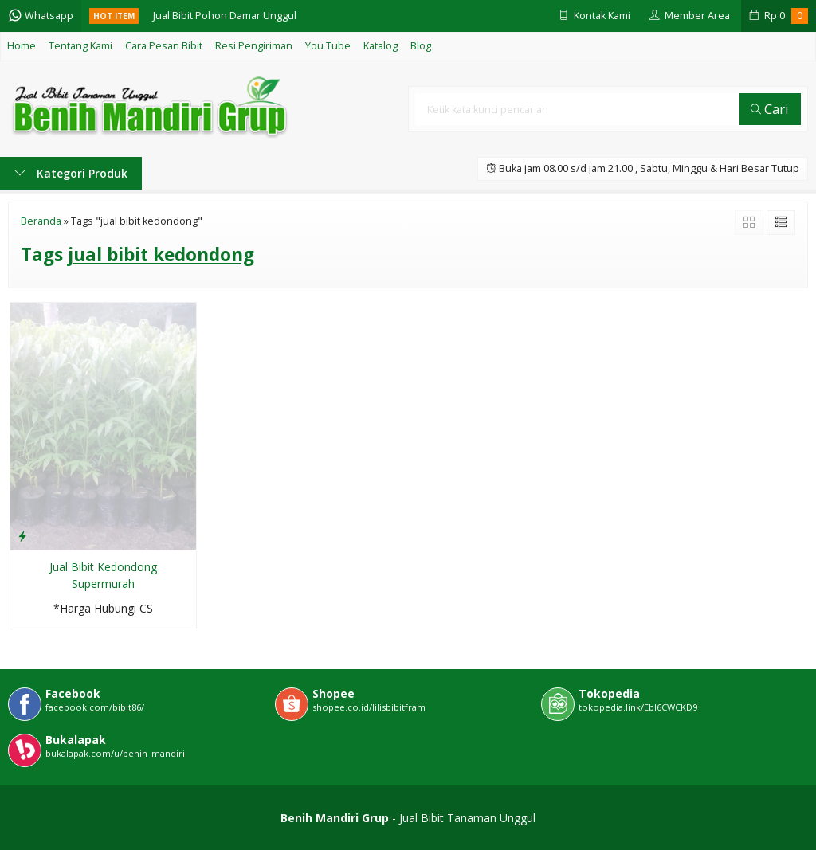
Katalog (380, 46)
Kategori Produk (71, 173)
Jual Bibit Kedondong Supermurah (103, 575)
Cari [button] (770, 109)
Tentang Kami (80, 46)
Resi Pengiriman (253, 46)
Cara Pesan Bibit (163, 46)
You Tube (328, 46)
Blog (420, 46)
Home (21, 46)
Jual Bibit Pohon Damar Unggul (224, 15)
